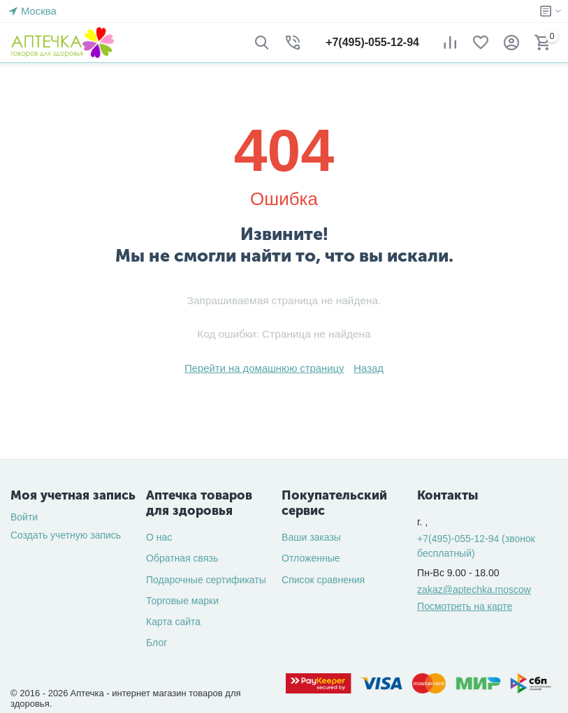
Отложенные (311, 558)
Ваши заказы (311, 537)
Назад (364, 368)
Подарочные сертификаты (206, 579)
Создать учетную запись (65, 535)
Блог (156, 642)
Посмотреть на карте (464, 606)
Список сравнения (323, 579)
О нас (159, 537)
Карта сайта (173, 621)
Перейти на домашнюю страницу (265, 368)
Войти (24, 517)
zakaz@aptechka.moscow (474, 589)
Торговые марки (182, 600)
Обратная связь (182, 558)
